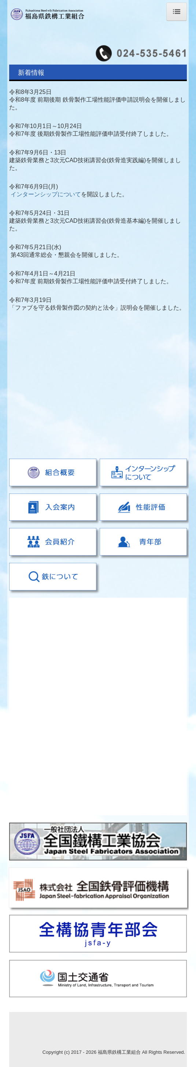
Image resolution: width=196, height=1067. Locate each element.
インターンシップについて (46, 194)
